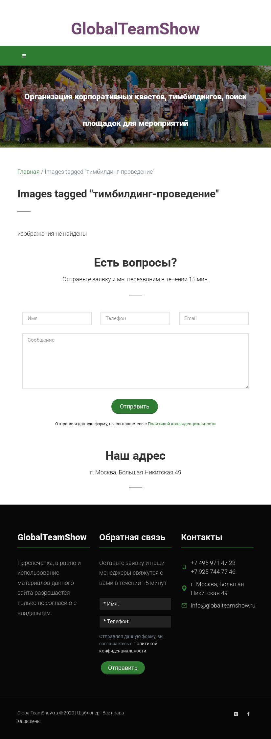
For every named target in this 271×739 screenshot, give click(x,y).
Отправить (134, 406)
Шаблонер (88, 713)
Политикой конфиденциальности (182, 423)
